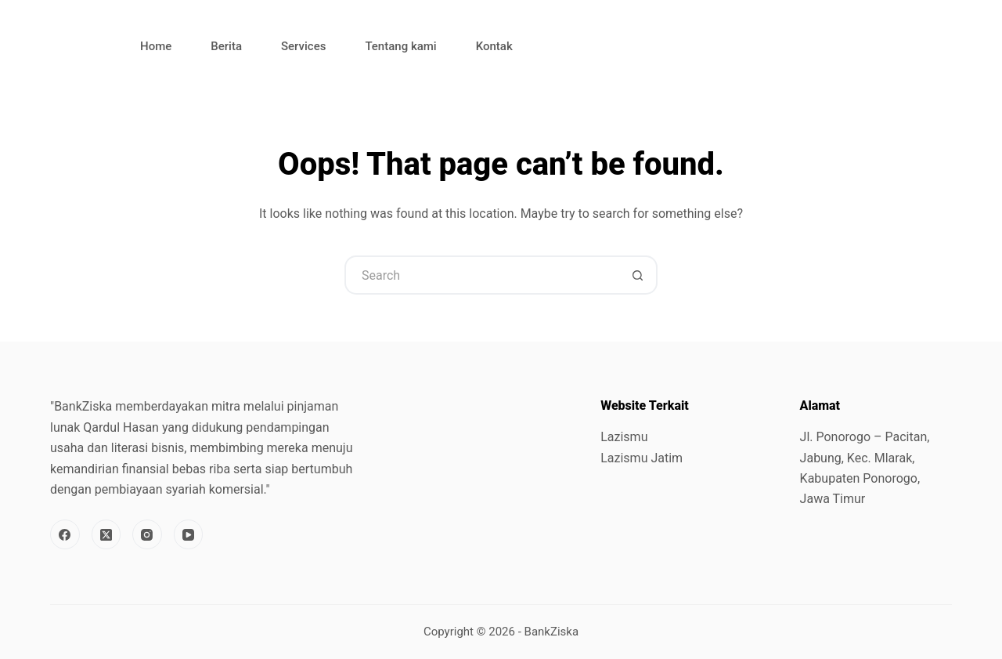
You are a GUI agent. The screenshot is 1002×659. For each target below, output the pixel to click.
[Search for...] (481, 275)
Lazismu (623, 436)
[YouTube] (189, 534)
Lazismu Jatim (641, 458)
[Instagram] (147, 534)
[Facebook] (65, 534)
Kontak (494, 46)
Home (155, 46)
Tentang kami (400, 46)
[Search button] (638, 275)
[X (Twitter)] (106, 534)
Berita (226, 46)
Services (303, 46)
